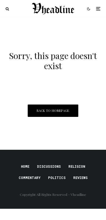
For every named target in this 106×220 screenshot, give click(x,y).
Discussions (49, 166)
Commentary (29, 177)
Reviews (80, 177)
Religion (76, 166)
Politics (57, 177)
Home (25, 166)
